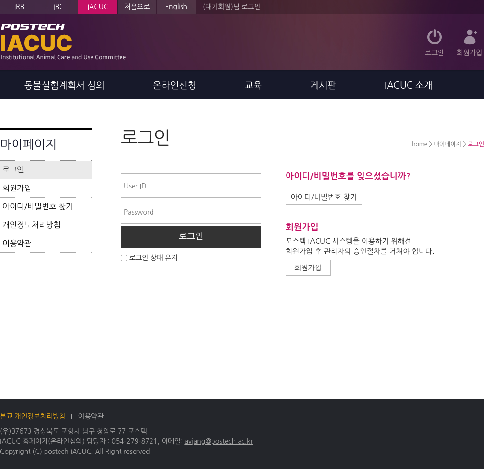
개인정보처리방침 (31, 225)
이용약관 (16, 243)
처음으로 (137, 6)
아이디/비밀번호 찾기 (37, 206)
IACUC (98, 6)
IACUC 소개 (409, 85)
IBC (58, 6)
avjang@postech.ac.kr (218, 441)
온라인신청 (174, 85)
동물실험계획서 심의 (64, 85)
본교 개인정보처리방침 (33, 416)
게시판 (323, 85)
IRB (20, 6)
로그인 (434, 52)
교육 (253, 85)
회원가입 (470, 52)
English (176, 6)
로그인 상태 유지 (153, 257)
